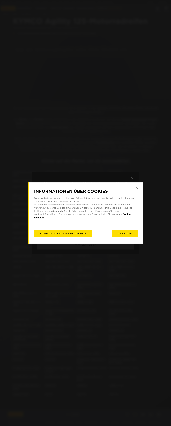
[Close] (137, 188)
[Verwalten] (63, 233)
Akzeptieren (125, 234)
